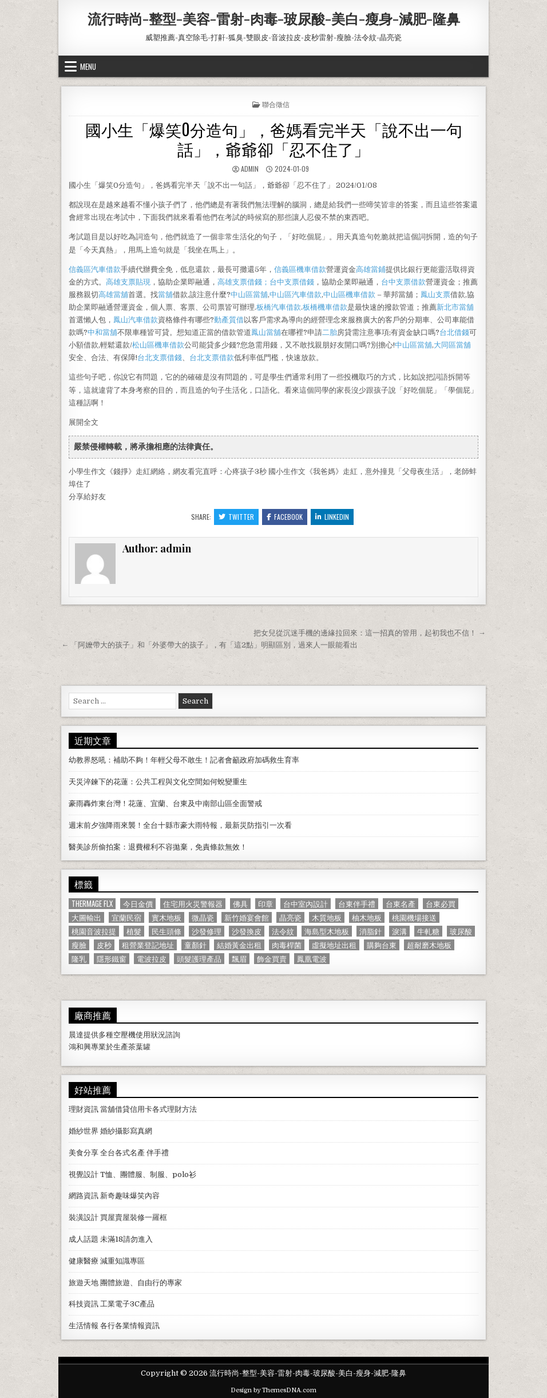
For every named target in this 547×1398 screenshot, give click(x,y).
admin (250, 168)
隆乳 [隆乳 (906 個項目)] (79, 958)
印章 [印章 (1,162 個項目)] (265, 903)
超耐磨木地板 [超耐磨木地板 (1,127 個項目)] (429, 944)
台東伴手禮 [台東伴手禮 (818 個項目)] (356, 903)
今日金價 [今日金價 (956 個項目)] (138, 903)
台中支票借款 (403, 282)
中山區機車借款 (349, 294)
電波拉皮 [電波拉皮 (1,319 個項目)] (152, 958)
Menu (88, 66)
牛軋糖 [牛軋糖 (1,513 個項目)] (428, 931)
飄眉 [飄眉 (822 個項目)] (239, 958)
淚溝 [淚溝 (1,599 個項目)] (399, 931)
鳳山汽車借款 (135, 319)
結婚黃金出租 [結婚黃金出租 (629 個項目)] (239, 944)
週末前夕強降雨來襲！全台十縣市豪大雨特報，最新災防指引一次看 (180, 825)
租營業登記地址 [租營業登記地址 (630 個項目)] (148, 944)
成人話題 (83, 1239)
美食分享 (83, 1152)
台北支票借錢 (159, 357)
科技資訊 (83, 1304)
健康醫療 (83, 1261)
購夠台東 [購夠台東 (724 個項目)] (382, 944)
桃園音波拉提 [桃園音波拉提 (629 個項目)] (94, 931)
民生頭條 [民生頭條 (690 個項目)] (166, 931)
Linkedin (332, 517)
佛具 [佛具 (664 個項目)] (240, 903)
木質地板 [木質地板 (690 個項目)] (327, 917)
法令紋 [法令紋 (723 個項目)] (283, 931)
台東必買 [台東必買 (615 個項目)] (440, 903)
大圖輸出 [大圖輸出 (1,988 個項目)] (86, 917)
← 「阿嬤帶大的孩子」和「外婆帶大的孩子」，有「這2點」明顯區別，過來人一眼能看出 (209, 645)
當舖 (165, 294)
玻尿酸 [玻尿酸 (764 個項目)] (461, 931)
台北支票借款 (211, 357)
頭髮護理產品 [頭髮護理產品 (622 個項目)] (199, 958)
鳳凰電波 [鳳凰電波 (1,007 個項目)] (312, 958)
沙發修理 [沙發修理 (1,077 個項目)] (206, 931)
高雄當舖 (113, 294)
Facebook (285, 517)
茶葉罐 (139, 1046)
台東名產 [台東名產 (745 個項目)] (400, 903)
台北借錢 (454, 332)
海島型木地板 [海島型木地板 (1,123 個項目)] (326, 931)
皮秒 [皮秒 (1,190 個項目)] (104, 944)
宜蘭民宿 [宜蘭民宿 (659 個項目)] (126, 917)
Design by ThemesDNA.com (273, 1390)
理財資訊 (83, 1109)
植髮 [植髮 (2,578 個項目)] (133, 931)
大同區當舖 (452, 345)
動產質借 (229, 319)
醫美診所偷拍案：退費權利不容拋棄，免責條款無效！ (158, 847)
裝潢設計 (83, 1217)
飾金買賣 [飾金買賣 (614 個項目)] (272, 958)
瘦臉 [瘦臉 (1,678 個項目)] (79, 944)
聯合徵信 (276, 104)
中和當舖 (102, 332)
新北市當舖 (455, 307)
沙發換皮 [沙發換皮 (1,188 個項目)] (246, 931)
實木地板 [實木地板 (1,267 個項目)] (166, 917)
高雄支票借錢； (243, 282)
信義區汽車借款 (95, 269)
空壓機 (124, 1034)
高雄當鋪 (371, 269)
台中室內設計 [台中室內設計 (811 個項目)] (305, 903)
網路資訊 (83, 1195)
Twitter (236, 517)
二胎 (329, 332)
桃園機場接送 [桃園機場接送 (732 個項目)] (414, 917)
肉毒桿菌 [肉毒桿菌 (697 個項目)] (287, 944)
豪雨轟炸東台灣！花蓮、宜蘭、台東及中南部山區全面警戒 (165, 803)
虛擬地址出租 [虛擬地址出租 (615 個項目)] (334, 944)
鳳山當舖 (266, 332)
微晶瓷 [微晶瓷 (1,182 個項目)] (203, 917)
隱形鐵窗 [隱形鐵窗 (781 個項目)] (111, 958)
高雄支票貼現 (128, 282)
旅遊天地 (83, 1282)
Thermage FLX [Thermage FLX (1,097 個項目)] (92, 903)
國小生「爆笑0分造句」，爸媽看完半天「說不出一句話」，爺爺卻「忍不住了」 (273, 138)
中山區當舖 (249, 294)
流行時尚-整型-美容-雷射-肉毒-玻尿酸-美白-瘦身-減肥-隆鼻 (274, 18)
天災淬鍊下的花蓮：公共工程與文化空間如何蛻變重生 (158, 781)
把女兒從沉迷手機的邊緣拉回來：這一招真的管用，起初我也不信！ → (369, 633)
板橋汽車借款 (278, 307)
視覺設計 (83, 1174)
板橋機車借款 (325, 307)
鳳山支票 (435, 294)
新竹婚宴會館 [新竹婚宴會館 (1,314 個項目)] (246, 917)
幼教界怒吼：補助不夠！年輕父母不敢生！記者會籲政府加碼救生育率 (184, 760)
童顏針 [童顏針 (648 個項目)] (195, 944)
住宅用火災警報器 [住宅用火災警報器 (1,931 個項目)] (193, 903)
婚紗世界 (83, 1131)
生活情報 (83, 1325)
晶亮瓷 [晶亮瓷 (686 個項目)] (290, 917)
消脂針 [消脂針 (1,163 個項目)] (370, 931)
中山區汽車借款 (295, 294)
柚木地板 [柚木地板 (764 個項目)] (367, 917)
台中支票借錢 (291, 282)
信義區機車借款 (300, 269)
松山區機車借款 (158, 345)
